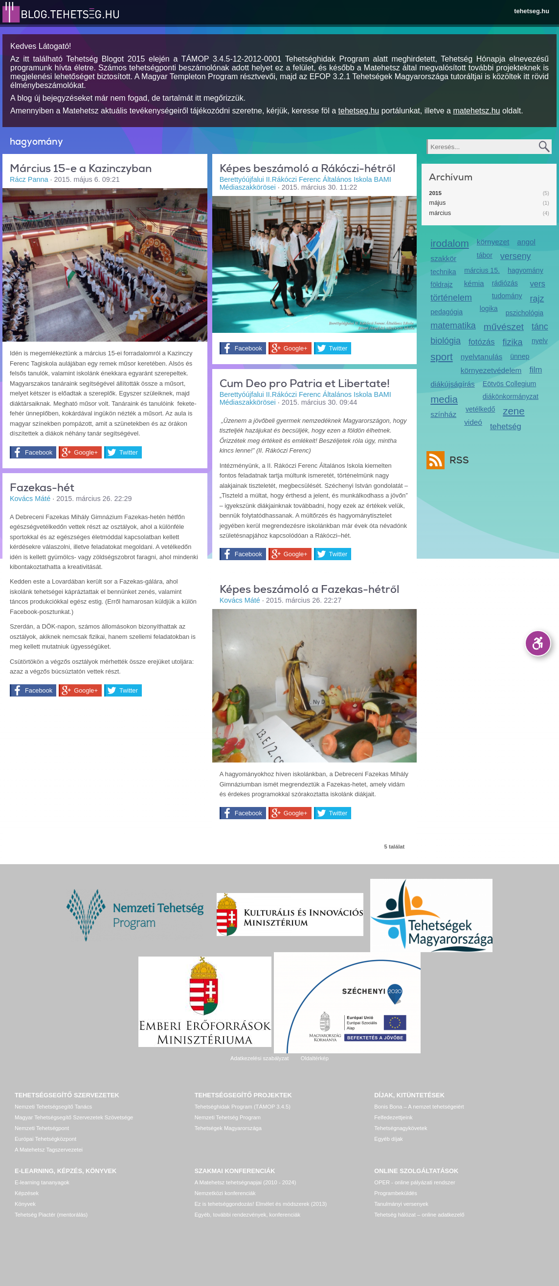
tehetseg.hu (531, 11)
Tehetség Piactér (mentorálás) (51, 1215)
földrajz (441, 284)
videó (473, 422)
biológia (445, 341)
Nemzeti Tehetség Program (228, 1117)
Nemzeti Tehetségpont (42, 1128)
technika (443, 272)
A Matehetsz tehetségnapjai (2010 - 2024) (245, 1182)
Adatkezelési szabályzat (259, 1058)
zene (513, 410)
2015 (435, 193)
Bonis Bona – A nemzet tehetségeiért (419, 1107)
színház (443, 414)
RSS (457, 460)
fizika (513, 342)
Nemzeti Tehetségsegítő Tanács (53, 1107)
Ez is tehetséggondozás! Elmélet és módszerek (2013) (261, 1204)
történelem (451, 298)
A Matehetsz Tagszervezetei (49, 1150)
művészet (504, 327)
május (437, 202)
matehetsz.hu (476, 111)
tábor (484, 255)
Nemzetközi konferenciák (225, 1193)
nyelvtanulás (481, 356)
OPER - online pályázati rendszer (414, 1182)
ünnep (519, 356)
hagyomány (525, 270)
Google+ (86, 452)
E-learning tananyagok (42, 1182)
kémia (474, 283)
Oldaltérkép (315, 1058)
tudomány (507, 296)
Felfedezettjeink (393, 1117)
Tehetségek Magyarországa (228, 1128)
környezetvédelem (491, 370)
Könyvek (25, 1204)
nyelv (540, 341)
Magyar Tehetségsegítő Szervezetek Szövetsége (74, 1117)
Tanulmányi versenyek (401, 1204)
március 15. (482, 270)
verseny (515, 256)
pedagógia (446, 312)
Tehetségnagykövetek (400, 1128)
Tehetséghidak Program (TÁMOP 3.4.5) (243, 1107)
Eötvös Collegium (510, 384)
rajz (537, 299)
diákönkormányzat (510, 396)
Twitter (128, 452)
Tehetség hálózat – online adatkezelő (419, 1215)
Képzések (27, 1193)
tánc (540, 326)
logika (489, 308)
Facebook (38, 452)
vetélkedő (480, 409)
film (535, 369)
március (440, 213)
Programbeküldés (395, 1193)
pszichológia (524, 313)
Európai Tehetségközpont (45, 1139)
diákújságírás (452, 384)
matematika (453, 325)
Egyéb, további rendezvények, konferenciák (247, 1215)
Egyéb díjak (388, 1139)
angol (526, 242)
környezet (493, 242)
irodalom (449, 243)
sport (441, 356)
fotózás (482, 342)
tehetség (505, 426)
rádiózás (505, 283)
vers (537, 283)
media (444, 399)
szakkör (443, 258)
